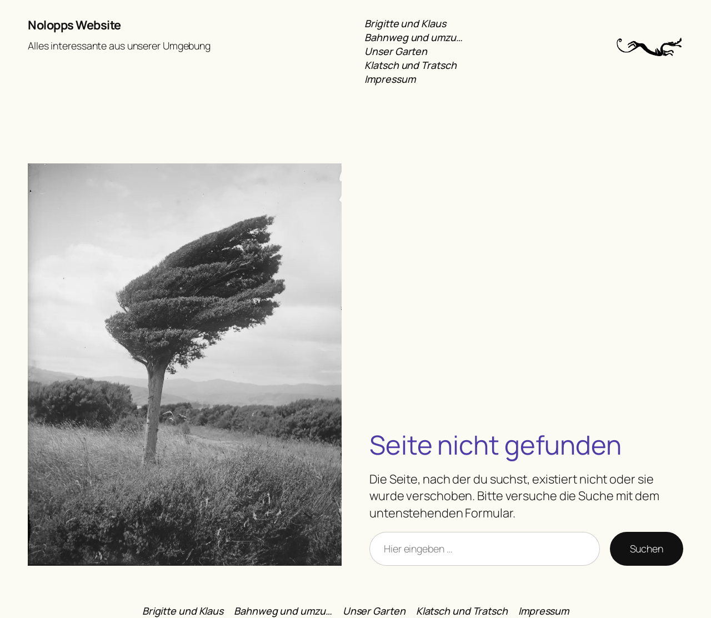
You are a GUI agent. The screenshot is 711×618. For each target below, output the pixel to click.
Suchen (646, 548)
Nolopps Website (74, 25)
